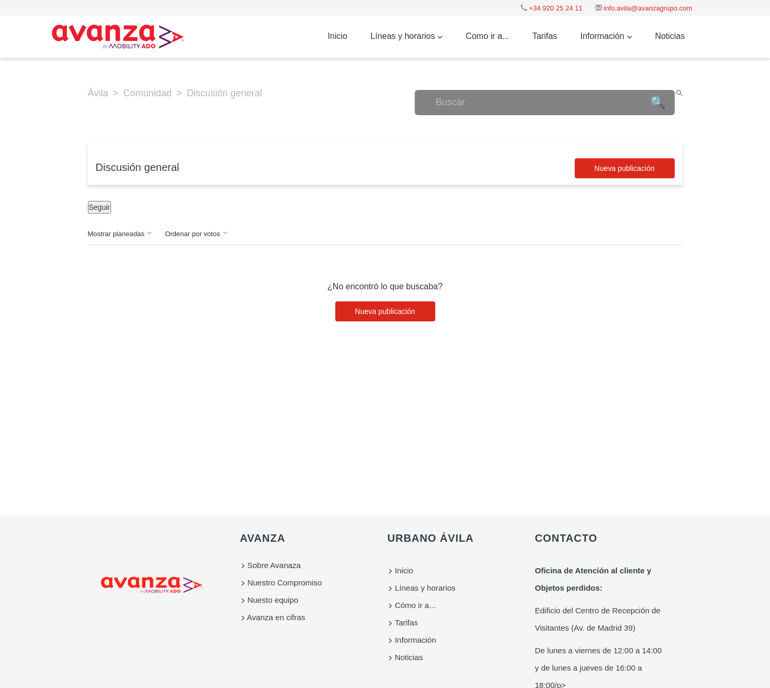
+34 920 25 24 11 (552, 8)
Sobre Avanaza (270, 565)
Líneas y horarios (407, 36)
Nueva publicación (624, 168)
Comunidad (147, 93)
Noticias (670, 36)
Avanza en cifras (272, 617)
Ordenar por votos (196, 234)
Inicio (337, 36)
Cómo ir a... (411, 605)
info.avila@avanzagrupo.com (643, 8)
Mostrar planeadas (120, 234)
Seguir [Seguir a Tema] (99, 207)
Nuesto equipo (269, 599)
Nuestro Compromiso (281, 582)
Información (606, 36)
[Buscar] (544, 102)
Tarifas (544, 36)
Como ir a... (487, 36)
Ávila (98, 93)
